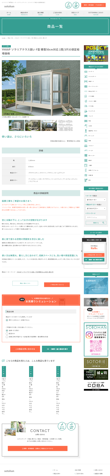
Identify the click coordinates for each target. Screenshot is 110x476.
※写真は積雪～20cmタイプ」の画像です (41, 89)
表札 (87, 174)
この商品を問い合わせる (57, 284)
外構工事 (89, 169)
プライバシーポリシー (101, 461)
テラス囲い (89, 104)
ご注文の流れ (57, 13)
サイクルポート (91, 76)
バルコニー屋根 (91, 99)
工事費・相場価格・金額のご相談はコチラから (37, 428)
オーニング (89, 132)
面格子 (88, 155)
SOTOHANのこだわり (96, 13)
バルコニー (89, 141)
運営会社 (97, 457)
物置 (87, 136)
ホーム (9, 13)
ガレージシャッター (92, 85)
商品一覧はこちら (25, 284)
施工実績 (40, 13)
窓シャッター (90, 150)
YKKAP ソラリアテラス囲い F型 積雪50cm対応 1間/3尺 (35, 272)
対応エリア (75, 13)
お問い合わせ (98, 450)
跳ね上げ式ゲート (92, 90)
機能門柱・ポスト (92, 127)
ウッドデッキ (90, 108)
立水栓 (88, 122)
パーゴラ (89, 146)
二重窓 (88, 160)
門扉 (87, 118)
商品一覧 (10, 38)
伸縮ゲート (89, 80)
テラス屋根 (89, 94)
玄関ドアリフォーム (92, 164)
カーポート (89, 71)
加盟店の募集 (98, 454)
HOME (4, 38)
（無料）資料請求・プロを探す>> (93, 5)
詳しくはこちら (96, 282)
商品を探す (24, 13)
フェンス (89, 113)
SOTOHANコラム (80, 457)
